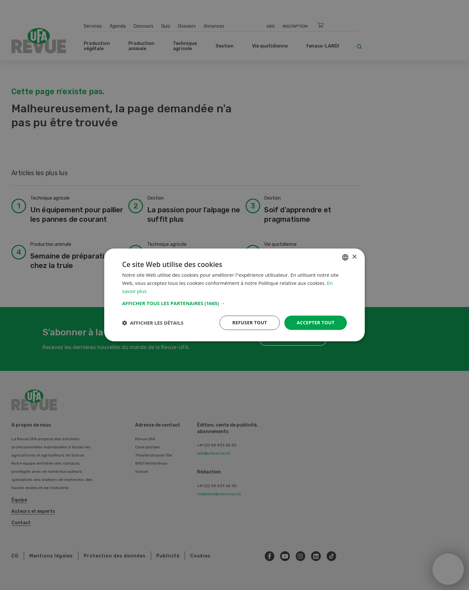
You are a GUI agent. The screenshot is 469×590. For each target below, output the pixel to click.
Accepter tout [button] (315, 322)
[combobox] (345, 257)
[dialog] (234, 294)
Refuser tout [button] (249, 322)
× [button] (354, 257)
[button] (234, 303)
